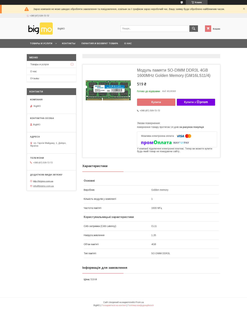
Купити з (196, 102)
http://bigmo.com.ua (43, 181)
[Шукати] (193, 28)
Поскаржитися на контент (114, 305)
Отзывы (34, 78)
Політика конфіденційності (141, 305)
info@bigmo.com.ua (43, 186)
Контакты (68, 43)
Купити (156, 102)
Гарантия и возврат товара (99, 43)
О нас (128, 43)
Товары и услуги (41, 43)
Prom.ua (140, 302)
